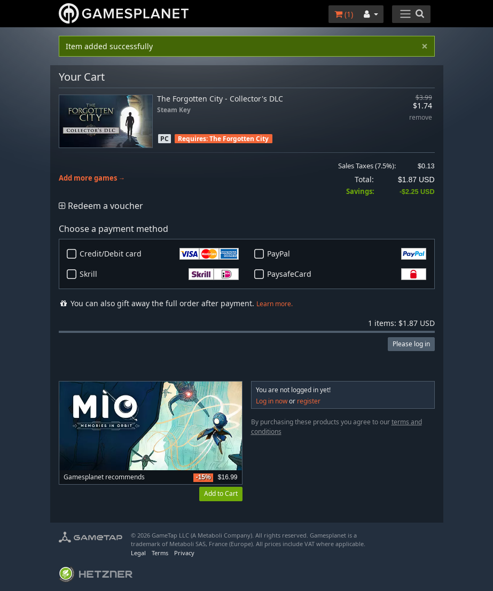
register (308, 401)
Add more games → (92, 178)
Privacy (184, 553)
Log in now (271, 401)
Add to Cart (221, 493)
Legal (138, 553)
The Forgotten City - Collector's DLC (220, 99)
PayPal (346, 254)
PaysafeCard (346, 274)
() (343, 14)
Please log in (411, 343)
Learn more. (274, 304)
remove (420, 117)
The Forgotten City (239, 139)
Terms (160, 553)
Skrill (159, 274)
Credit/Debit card (159, 254)
